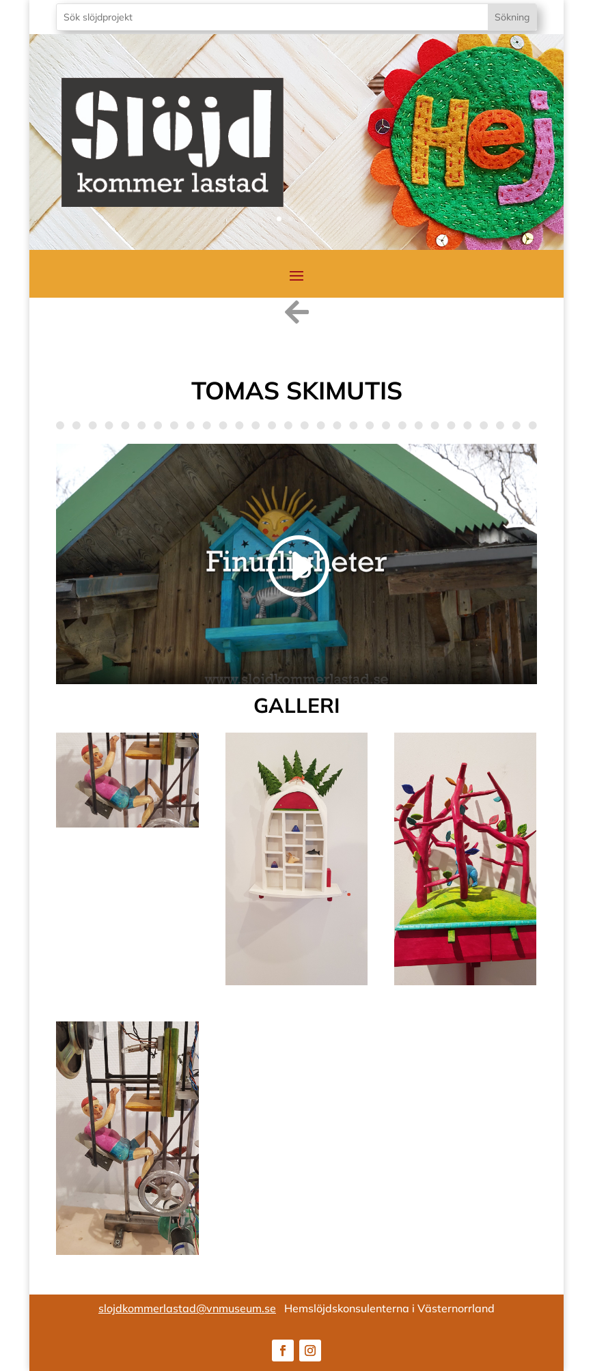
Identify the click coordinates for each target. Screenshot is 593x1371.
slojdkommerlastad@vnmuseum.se (187, 1308)
